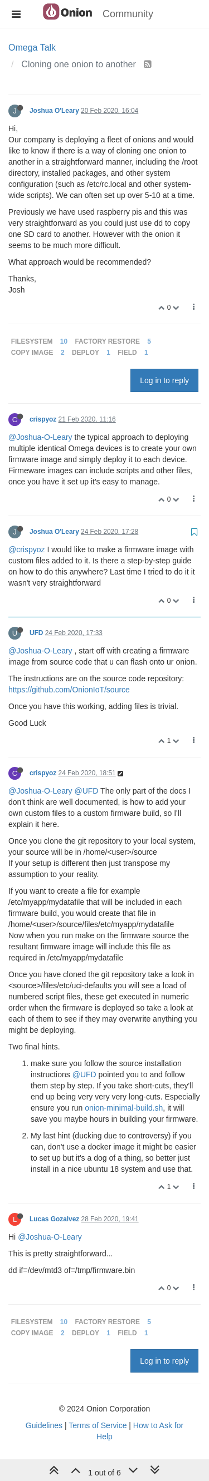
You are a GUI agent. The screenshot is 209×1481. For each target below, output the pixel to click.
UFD (36, 633)
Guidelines (44, 1425)
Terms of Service (98, 1425)
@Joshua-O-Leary (40, 437)
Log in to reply (164, 380)
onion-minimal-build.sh (124, 1107)
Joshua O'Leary (54, 111)
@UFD (86, 790)
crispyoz (43, 419)
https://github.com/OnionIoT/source (69, 689)
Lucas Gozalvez (54, 1219)
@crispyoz (26, 549)
